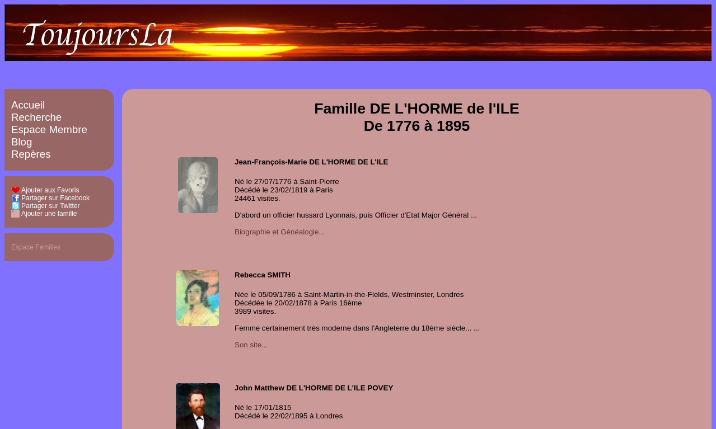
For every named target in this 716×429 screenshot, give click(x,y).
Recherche (36, 117)
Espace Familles (35, 247)
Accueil (28, 105)
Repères (31, 154)
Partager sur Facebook (55, 198)
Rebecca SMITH (263, 275)
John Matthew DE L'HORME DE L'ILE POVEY (314, 388)
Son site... (251, 345)
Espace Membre (49, 129)
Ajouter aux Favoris (50, 190)
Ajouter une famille (49, 214)
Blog (21, 142)
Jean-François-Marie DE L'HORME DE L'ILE (311, 162)
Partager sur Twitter (50, 206)
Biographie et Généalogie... (280, 232)
